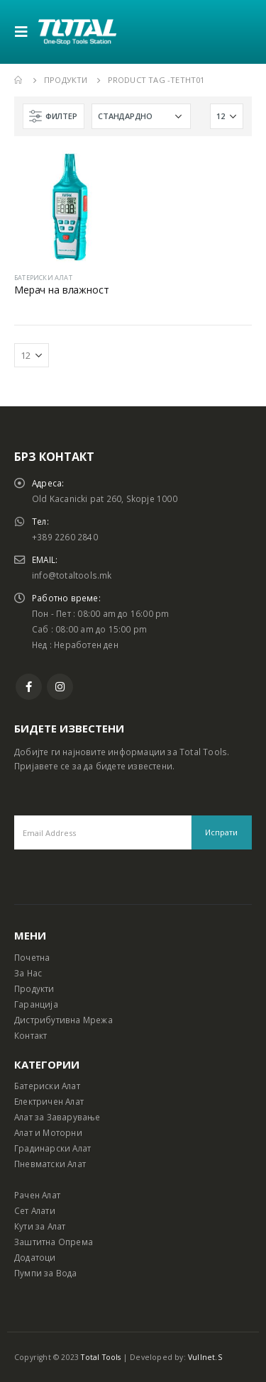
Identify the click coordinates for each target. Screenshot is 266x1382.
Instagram (60, 687)
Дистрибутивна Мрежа (63, 1019)
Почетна (32, 957)
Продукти (34, 988)
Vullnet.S (205, 1357)
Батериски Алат (47, 1085)
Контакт (30, 1035)
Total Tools (101, 1357)
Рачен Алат (37, 1194)
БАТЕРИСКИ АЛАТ (43, 277)
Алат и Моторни (48, 1132)
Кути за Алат (39, 1226)
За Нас (28, 973)
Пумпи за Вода (45, 1272)
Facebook (29, 687)
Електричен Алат (49, 1101)
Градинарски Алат (52, 1148)
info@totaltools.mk (72, 575)
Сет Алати (34, 1210)
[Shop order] (141, 116)
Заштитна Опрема (53, 1241)
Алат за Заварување (57, 1116)
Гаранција (36, 1004)
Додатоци (35, 1257)
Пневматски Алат (50, 1163)
